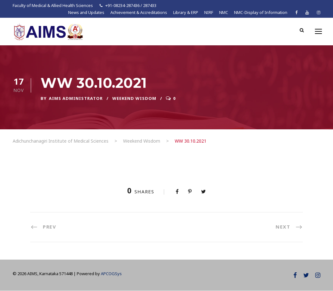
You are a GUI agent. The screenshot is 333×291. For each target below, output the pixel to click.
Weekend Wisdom (134, 98)
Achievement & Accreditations (138, 12)
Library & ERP (185, 12)
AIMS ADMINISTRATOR (76, 98)
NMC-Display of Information (260, 12)
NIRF (208, 12)
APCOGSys (111, 273)
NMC (223, 12)
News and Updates (86, 12)
